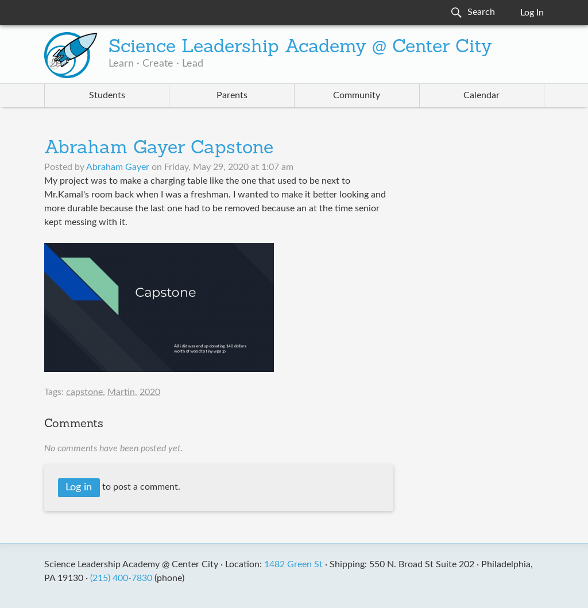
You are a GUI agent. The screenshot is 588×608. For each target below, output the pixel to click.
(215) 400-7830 (121, 578)
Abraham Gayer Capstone (158, 149)
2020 (150, 392)
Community (356, 95)
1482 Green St (293, 564)
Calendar (481, 95)
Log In (532, 12)
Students (107, 95)
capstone (84, 392)
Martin (121, 392)
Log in (78, 487)
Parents (231, 95)
